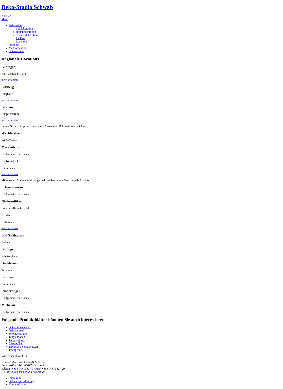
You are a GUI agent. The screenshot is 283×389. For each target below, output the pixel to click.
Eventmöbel (16, 343)
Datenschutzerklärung (21, 381)
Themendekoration (27, 35)
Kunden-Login (17, 384)
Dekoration (15, 25)
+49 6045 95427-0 (22, 368)
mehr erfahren (9, 79)
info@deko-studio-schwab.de (28, 371)
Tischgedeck (16, 349)
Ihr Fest (20, 38)
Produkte (14, 44)
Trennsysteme (17, 340)
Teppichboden (17, 336)
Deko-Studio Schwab (27, 7)
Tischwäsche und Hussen (23, 346)
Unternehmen (16, 51)
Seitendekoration (18, 333)
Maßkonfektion (18, 48)
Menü (4, 19)
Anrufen (6, 15)
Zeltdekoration (24, 28)
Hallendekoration (26, 31)
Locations (21, 41)
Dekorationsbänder (20, 327)
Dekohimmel (16, 330)
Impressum (15, 377)
